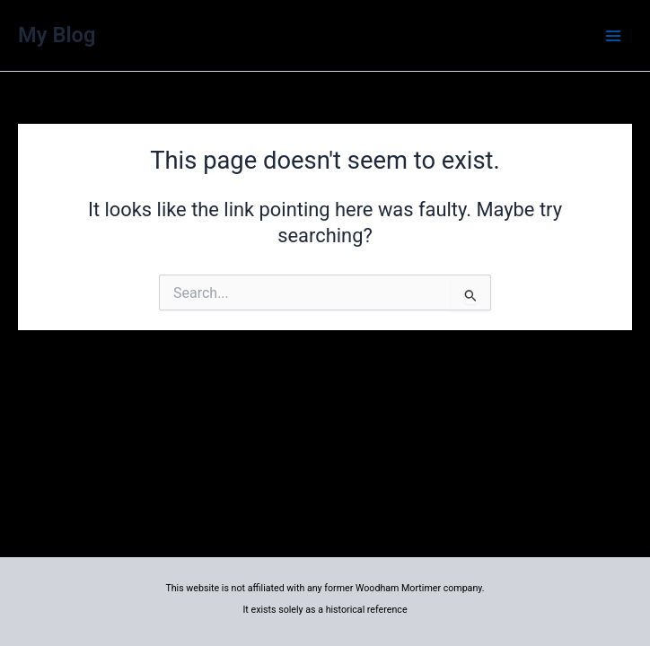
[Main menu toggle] (613, 36)
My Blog (57, 35)
